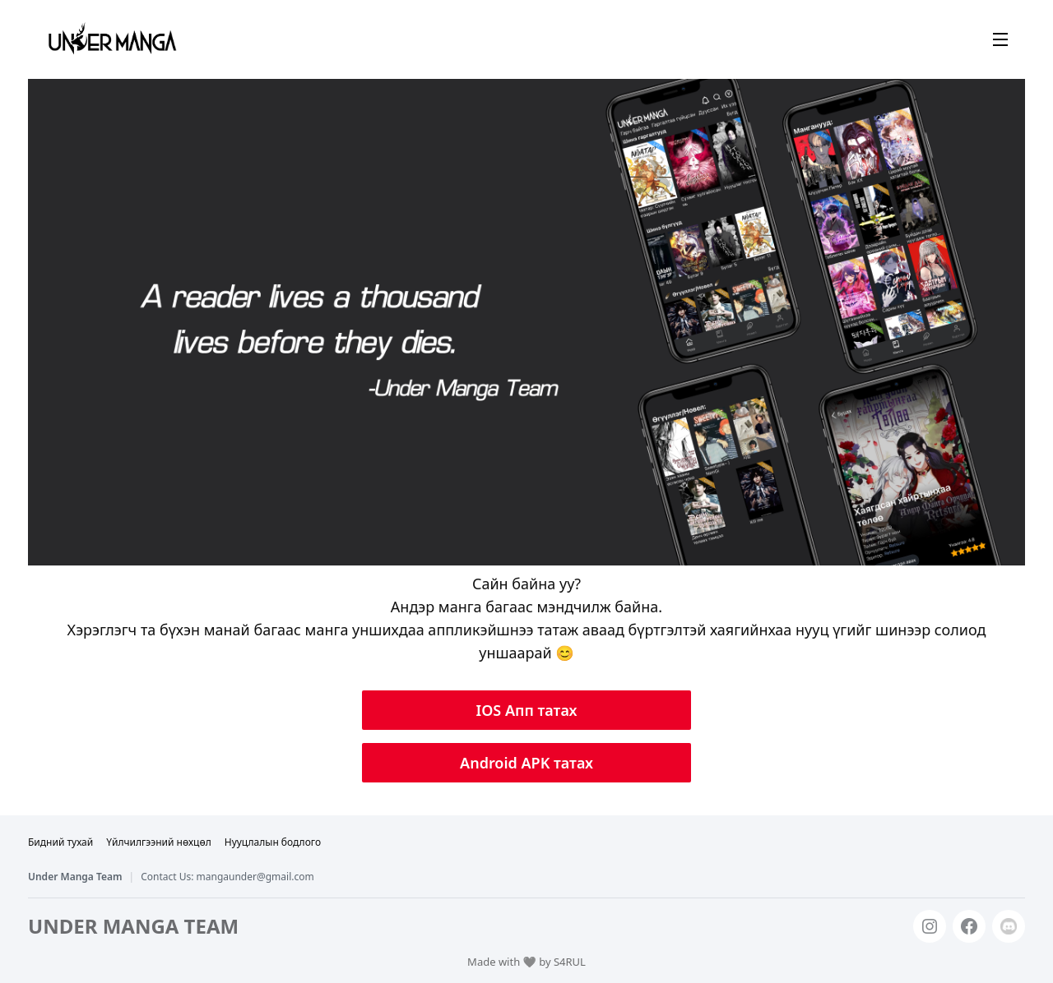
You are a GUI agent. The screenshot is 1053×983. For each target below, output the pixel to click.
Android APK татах (526, 763)
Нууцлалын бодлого (273, 842)
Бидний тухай (60, 842)
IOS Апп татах (527, 710)
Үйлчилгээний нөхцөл (158, 842)
